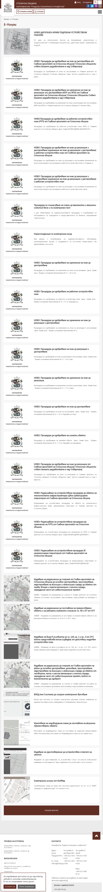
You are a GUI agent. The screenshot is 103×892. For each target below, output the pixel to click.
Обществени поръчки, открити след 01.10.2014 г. (17, 846)
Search (95, 2)
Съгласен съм (10, 887)
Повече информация (26, 887)
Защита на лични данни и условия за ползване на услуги (17, 867)
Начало (6, 19)
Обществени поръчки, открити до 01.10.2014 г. (16, 852)
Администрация (10, 863)
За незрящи (87, 2)
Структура (8, 871)
